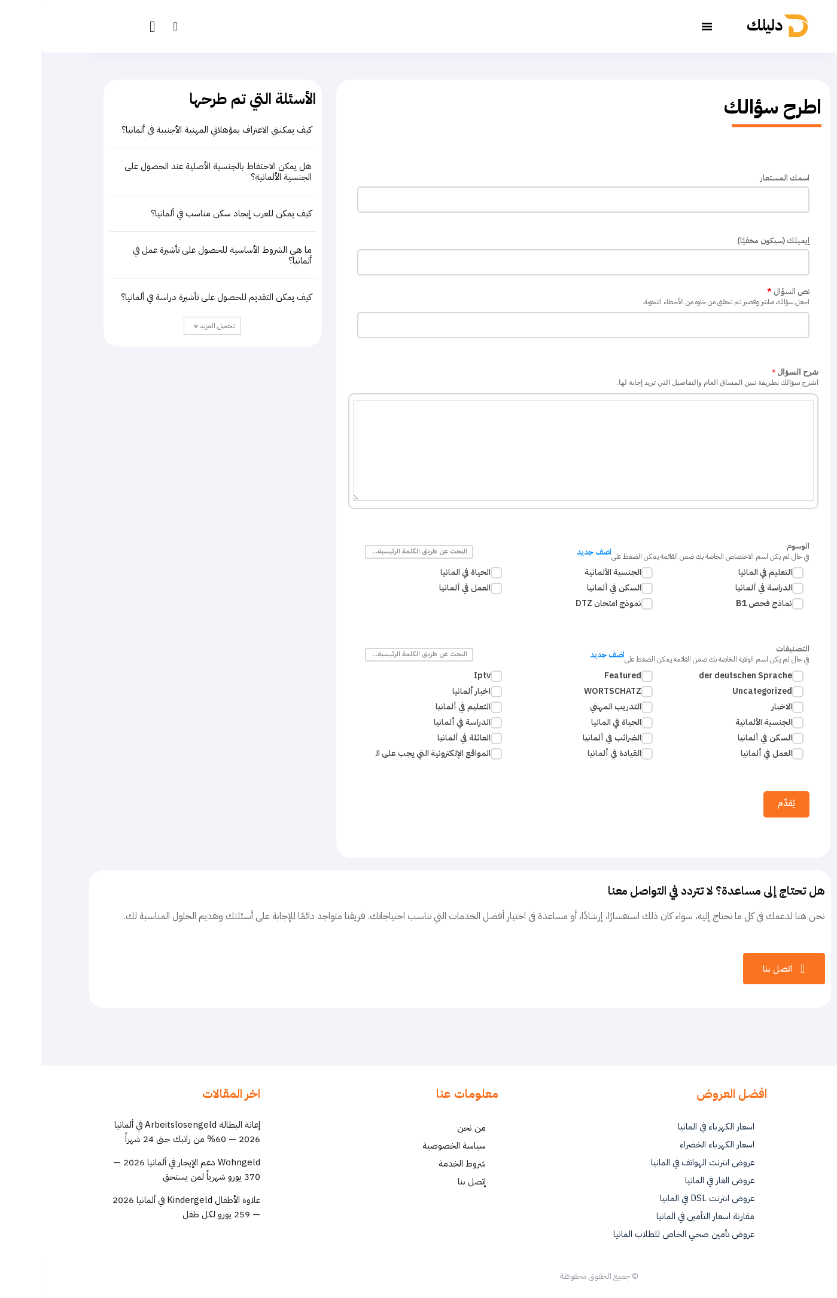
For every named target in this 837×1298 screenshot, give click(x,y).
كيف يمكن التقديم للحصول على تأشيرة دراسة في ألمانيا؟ (175, 297)
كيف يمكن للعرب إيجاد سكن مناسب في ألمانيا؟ (189, 213)
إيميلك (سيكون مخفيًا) (732, 242)
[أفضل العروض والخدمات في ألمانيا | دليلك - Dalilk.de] (740, 25)
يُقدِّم (745, 804)
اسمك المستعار (743, 179)
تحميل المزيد (173, 325)
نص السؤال (542, 298)
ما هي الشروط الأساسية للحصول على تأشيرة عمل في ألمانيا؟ (181, 255)
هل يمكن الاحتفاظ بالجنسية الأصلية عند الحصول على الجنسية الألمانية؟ (176, 171)
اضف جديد (552, 553)
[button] (134, 26)
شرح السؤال (542, 378)
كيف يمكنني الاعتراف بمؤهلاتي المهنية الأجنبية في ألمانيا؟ (175, 129)
